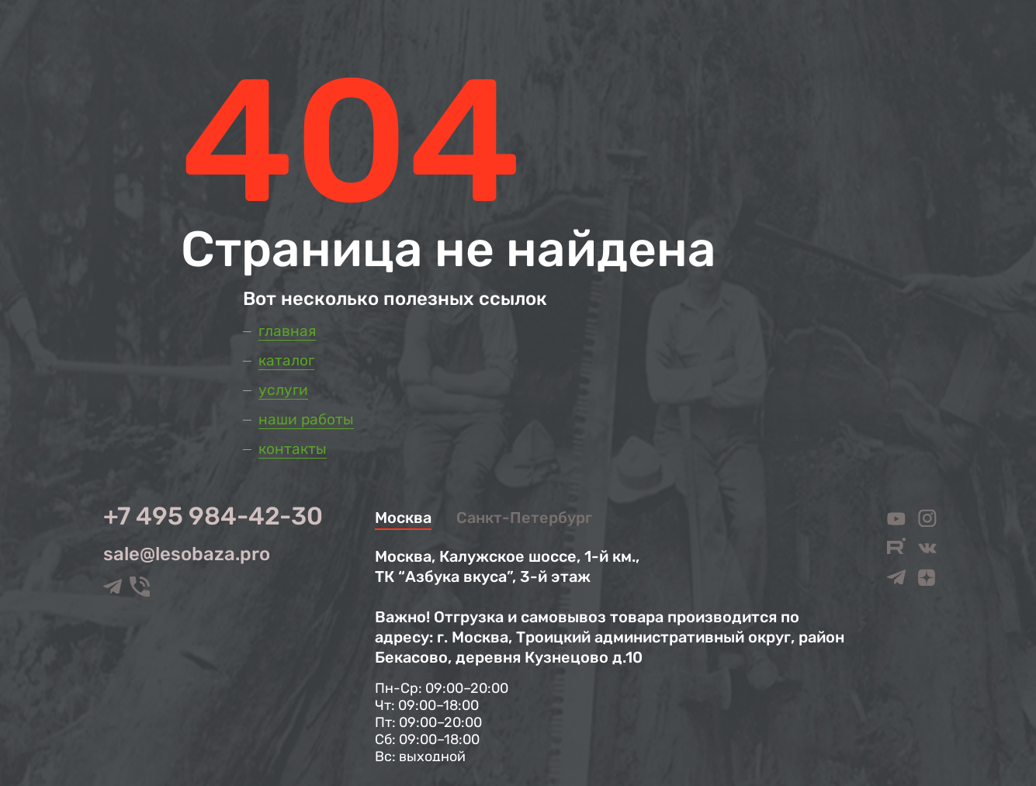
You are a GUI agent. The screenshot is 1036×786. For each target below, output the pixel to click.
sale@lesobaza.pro (186, 554)
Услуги (283, 390)
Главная (287, 331)
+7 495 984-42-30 (213, 516)
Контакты (292, 449)
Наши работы (306, 419)
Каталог (286, 360)
